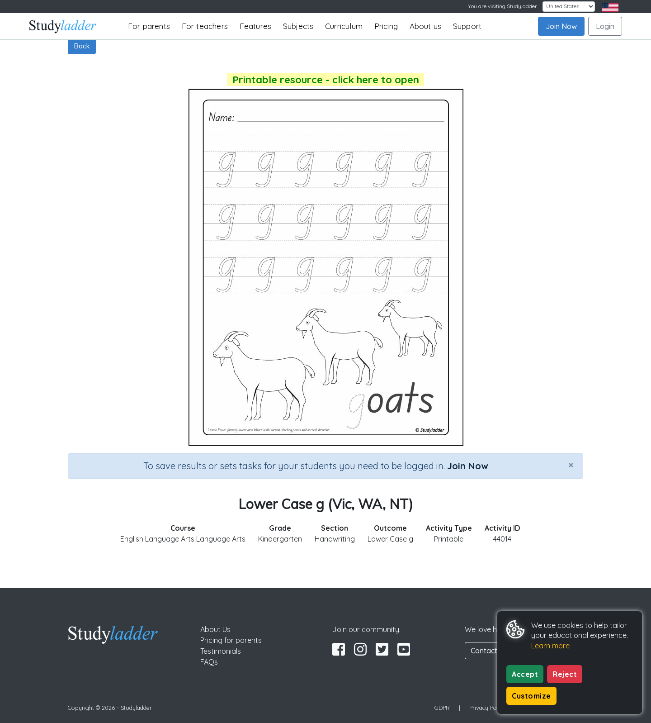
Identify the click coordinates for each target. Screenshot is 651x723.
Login (605, 26)
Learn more (550, 645)
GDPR (442, 707)
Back (82, 45)
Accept (525, 674)
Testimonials (220, 651)
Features (256, 26)
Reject (564, 674)
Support (467, 26)
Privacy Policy (487, 707)
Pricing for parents (231, 640)
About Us (215, 629)
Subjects (298, 26)
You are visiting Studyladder (502, 6)
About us (426, 26)
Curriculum (344, 26)
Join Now (561, 26)
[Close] (571, 465)
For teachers (205, 26)
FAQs (209, 661)
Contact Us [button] (489, 650)
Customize (531, 695)
